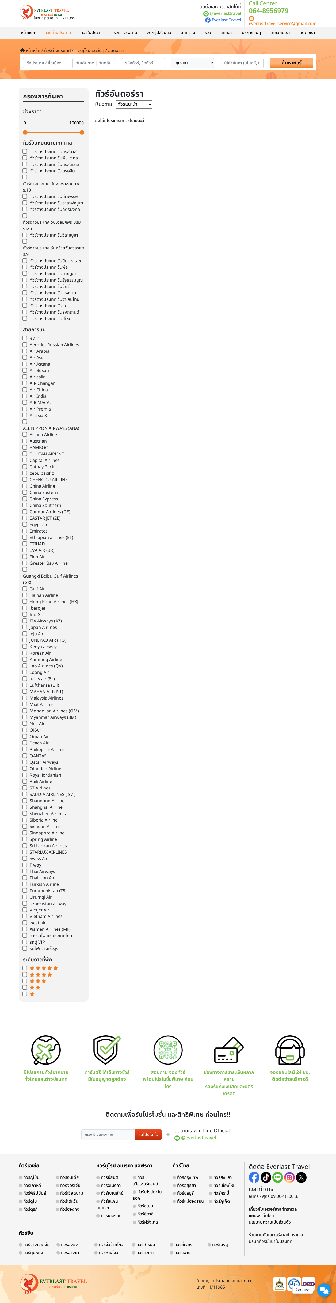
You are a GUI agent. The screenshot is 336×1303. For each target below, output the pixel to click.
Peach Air (39, 743)
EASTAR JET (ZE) (45, 518)
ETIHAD (37, 544)
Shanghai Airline (46, 807)
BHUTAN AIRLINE (47, 454)
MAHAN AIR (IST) (46, 692)
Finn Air (37, 557)
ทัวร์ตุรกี (28, 1209)
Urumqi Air (41, 897)
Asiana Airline (43, 435)
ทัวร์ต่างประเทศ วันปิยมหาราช (55, 261)
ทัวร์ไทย (181, 1166)
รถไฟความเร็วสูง (44, 948)
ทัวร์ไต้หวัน (67, 1201)
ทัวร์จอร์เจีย (68, 1185)
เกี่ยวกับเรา (280, 32)
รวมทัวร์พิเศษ (125, 32)
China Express (44, 499)
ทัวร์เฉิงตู (218, 1244)
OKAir (35, 730)
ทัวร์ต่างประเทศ (57, 32)
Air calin (38, 377)
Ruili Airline (41, 781)
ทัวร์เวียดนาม (69, 1193)
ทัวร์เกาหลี (30, 1185)
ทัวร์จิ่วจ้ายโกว (108, 1244)
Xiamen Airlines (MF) (50, 929)
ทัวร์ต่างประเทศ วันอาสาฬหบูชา (56, 203)
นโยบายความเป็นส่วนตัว (270, 1222)
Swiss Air (39, 859)
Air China (39, 390)
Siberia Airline (44, 820)
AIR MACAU (41, 403)
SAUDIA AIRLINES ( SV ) (52, 794)
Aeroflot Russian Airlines (54, 345)
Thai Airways (42, 871)
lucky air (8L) (42, 679)
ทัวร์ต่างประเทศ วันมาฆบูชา (53, 274)
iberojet (37, 608)
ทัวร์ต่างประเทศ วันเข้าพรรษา (55, 196)
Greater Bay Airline (49, 563)
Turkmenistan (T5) (48, 891)
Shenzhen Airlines (48, 814)
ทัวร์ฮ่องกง (67, 1209)
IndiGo (36, 614)
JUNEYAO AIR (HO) (48, 640)
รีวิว (208, 32)
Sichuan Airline (45, 826)
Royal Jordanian (45, 775)
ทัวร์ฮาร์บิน (143, 1244)
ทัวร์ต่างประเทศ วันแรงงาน (53, 293)
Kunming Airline (46, 659)
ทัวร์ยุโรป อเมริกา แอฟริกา (124, 1166)
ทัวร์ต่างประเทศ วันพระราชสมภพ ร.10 (51, 187)
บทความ (188, 32)
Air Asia (37, 358)
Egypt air (39, 525)
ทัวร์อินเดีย (67, 1177)
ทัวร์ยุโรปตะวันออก (147, 1195)
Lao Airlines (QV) (46, 666)
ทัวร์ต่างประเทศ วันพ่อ (49, 267)
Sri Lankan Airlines (48, 846)
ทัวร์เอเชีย (29, 1166)
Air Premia (40, 409)
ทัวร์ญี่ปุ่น (29, 1177)
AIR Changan (43, 383)
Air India (38, 396)
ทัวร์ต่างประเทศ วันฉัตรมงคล (55, 209)
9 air (34, 338)
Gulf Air (37, 589)
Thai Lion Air (42, 878)
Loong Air (39, 672)
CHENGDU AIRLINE (49, 480)
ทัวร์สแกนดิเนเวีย (107, 1204)
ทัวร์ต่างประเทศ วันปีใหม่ (50, 319)
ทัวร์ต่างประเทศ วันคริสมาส (53, 152)
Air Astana (40, 364)
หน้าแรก (28, 32)
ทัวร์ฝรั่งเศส (145, 1222)
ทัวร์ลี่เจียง (181, 1244)
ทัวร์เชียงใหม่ (222, 1185)
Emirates (39, 531)
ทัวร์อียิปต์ (107, 1177)
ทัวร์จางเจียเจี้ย (34, 1244)
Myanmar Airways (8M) (53, 717)
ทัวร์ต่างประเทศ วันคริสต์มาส (54, 164)
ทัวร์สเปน (143, 1206)
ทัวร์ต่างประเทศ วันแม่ (48, 306)
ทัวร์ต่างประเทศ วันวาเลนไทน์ (54, 299)
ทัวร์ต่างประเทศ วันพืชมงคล (54, 158)
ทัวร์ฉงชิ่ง (67, 1244)
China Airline (42, 486)
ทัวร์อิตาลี (143, 1214)
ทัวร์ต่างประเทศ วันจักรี (50, 286)
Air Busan (39, 370)
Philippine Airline (47, 749)
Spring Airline (43, 839)
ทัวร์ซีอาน (180, 1252)
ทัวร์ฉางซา (67, 1252)
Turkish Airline (44, 884)
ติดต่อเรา (307, 32)
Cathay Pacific (44, 467)
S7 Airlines (40, 788)
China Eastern (44, 492)
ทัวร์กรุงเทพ (185, 1177)
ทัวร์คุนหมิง (31, 1252)
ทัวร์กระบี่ (219, 1193)
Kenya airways (44, 647)
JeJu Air (37, 634)
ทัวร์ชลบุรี (183, 1193)
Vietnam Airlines (46, 916)
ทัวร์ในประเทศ (92, 32)
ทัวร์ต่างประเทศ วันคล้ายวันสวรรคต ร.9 (53, 251)
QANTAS (38, 756)
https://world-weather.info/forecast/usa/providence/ (57, 1011)
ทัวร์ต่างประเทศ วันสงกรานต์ (54, 312)
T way (35, 865)
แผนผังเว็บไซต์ (261, 1216)
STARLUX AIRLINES (48, 852)
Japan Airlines (43, 627)
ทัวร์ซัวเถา (143, 1252)
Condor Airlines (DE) (50, 512)
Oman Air (39, 737)
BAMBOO (39, 448)
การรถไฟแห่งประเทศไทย (51, 936)
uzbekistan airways (49, 904)
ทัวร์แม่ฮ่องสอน (188, 1201)
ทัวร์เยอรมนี (109, 1216)
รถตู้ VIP (37, 942)
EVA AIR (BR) (42, 550)
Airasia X (38, 415)
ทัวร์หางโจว (106, 1252)
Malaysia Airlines (46, 698)
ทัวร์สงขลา (220, 1177)
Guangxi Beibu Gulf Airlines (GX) (50, 579)
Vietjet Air (39, 910)
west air (38, 923)
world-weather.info (54, 1006)
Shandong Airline (47, 801)
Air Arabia (39, 351)
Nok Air (37, 724)
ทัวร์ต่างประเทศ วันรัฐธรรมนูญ (56, 280)
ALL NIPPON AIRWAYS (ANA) (51, 428)
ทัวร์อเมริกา (108, 1185)
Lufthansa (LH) (44, 685)
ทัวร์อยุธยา (184, 1185)
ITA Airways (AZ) (46, 621)
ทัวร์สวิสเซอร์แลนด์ (145, 1180)
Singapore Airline (47, 833)
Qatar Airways (44, 762)
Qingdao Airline (45, 769)
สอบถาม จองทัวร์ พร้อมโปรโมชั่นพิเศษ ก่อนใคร (168, 1062)
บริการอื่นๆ (251, 32)
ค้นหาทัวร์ (291, 63)
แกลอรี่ (226, 32)
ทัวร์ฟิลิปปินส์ (32, 1193)
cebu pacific (42, 473)
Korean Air (40, 653)
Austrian (38, 441)
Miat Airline (41, 704)
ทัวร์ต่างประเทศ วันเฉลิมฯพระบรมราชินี (52, 225)
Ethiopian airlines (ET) (51, 537)
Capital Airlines (45, 460)
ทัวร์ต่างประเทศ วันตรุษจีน (52, 171)
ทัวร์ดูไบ (28, 1201)
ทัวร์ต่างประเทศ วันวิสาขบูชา (54, 235)
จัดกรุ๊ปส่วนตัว (159, 32)
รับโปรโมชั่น (148, 1134)
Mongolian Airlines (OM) (54, 711)
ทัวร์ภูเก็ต (219, 1201)
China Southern (45, 505)
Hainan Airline (44, 595)
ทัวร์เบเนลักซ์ (109, 1193)
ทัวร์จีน (26, 1233)
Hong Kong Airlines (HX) (54, 602)
